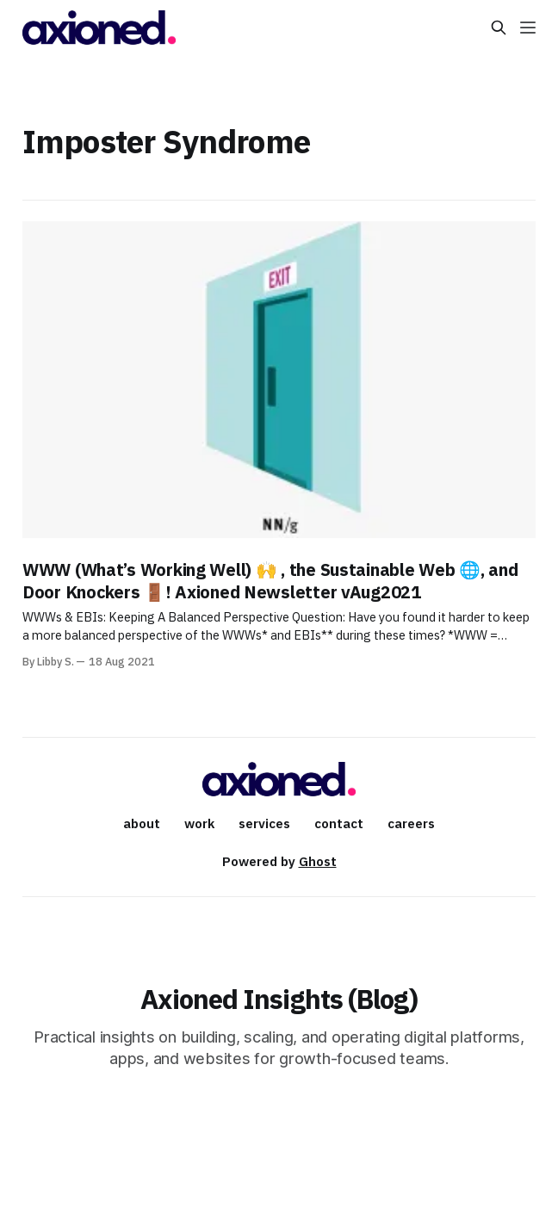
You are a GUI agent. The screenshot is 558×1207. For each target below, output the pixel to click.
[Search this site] (498, 27)
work (199, 823)
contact (338, 823)
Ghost (318, 861)
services (264, 823)
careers (411, 823)
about (141, 823)
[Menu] (528, 27)
